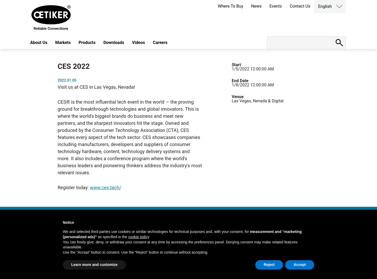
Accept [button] (299, 265)
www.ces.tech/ (105, 187)
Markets (63, 42)
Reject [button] (269, 265)
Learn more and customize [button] (94, 265)
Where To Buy (230, 6)
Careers (160, 42)
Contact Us (300, 6)
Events (275, 6)
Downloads (113, 42)
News (256, 6)
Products (87, 42)
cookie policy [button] (138, 237)
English (325, 6)
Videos (138, 42)
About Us (38, 42)
